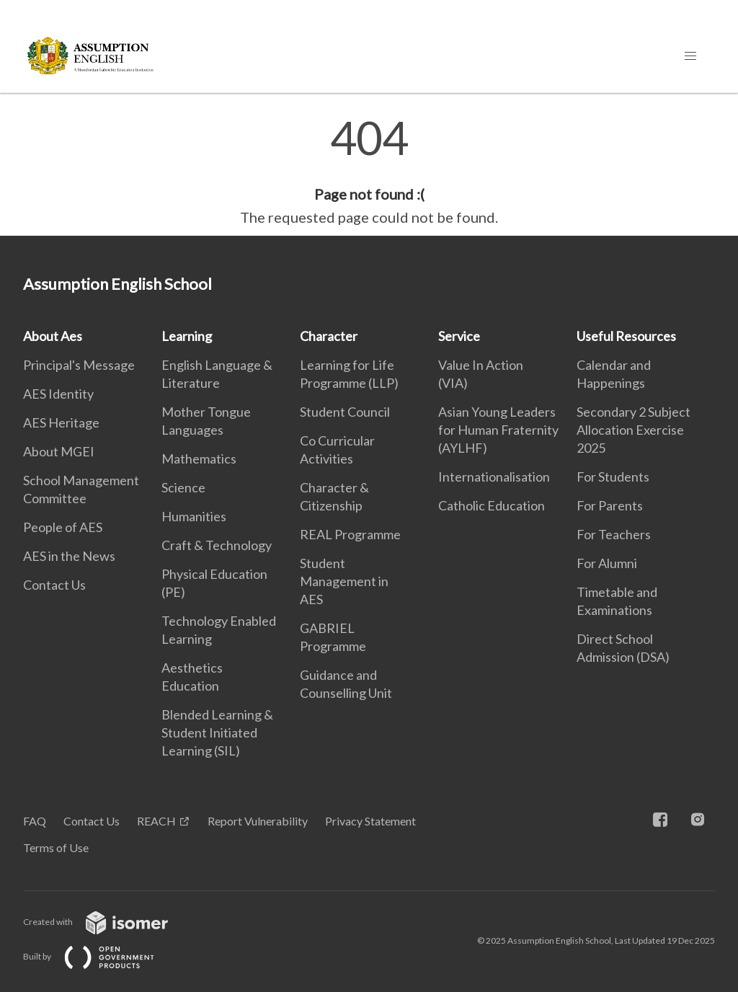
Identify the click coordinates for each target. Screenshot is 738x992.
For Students (613, 476)
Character (328, 336)
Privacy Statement (370, 821)
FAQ (34, 821)
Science (183, 487)
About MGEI (58, 451)
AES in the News (69, 556)
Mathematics (198, 458)
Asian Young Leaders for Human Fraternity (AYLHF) (498, 430)
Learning (186, 336)
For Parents (610, 505)
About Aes (52, 336)
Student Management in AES (344, 581)
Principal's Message (79, 365)
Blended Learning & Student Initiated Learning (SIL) (217, 732)
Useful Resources (626, 336)
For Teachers (614, 534)
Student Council (345, 412)
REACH (156, 821)
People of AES (62, 527)
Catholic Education (491, 505)
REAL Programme (350, 534)
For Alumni (607, 563)
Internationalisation (494, 476)
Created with (107, 921)
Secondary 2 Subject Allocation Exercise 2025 (633, 430)
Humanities (193, 516)
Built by (100, 956)
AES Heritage (61, 422)
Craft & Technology (216, 545)
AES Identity (58, 394)
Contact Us (54, 585)
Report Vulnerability (258, 821)
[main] (369, 172)
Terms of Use (56, 847)
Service (459, 336)
